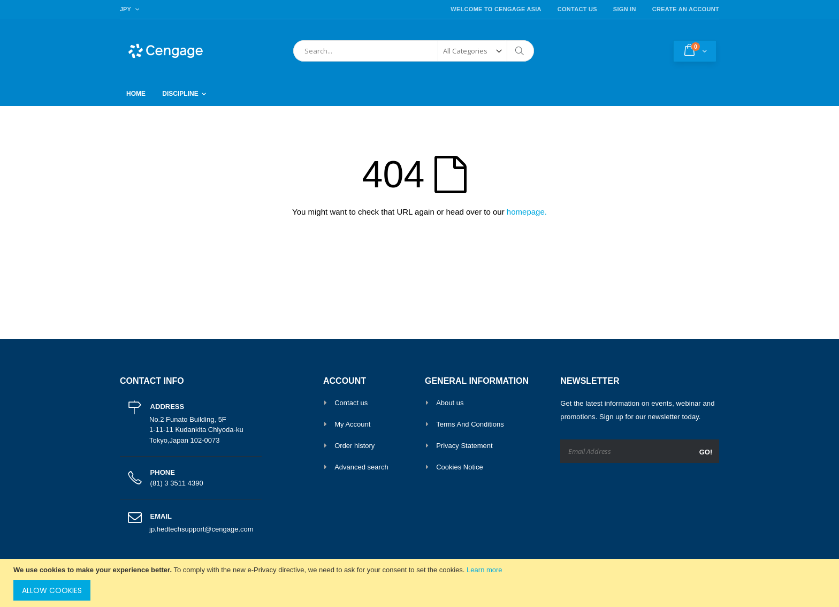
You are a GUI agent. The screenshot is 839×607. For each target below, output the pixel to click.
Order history (354, 446)
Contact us (351, 403)
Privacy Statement (464, 446)
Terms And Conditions (470, 424)
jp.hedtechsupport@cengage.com (201, 529)
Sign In (624, 9)
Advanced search (361, 467)
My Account (352, 424)
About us (449, 403)
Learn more (484, 570)
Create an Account (685, 9)
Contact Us (577, 9)
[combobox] (413, 51)
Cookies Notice (459, 467)
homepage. (527, 211)
